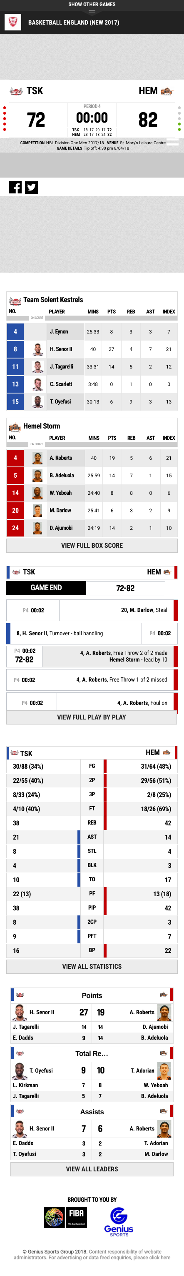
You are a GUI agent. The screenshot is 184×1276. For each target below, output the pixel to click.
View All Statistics (92, 966)
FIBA (65, 1222)
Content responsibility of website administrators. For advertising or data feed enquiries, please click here (92, 1255)
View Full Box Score (92, 545)
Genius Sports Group (118, 1222)
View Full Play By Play (91, 717)
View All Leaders (92, 1169)
